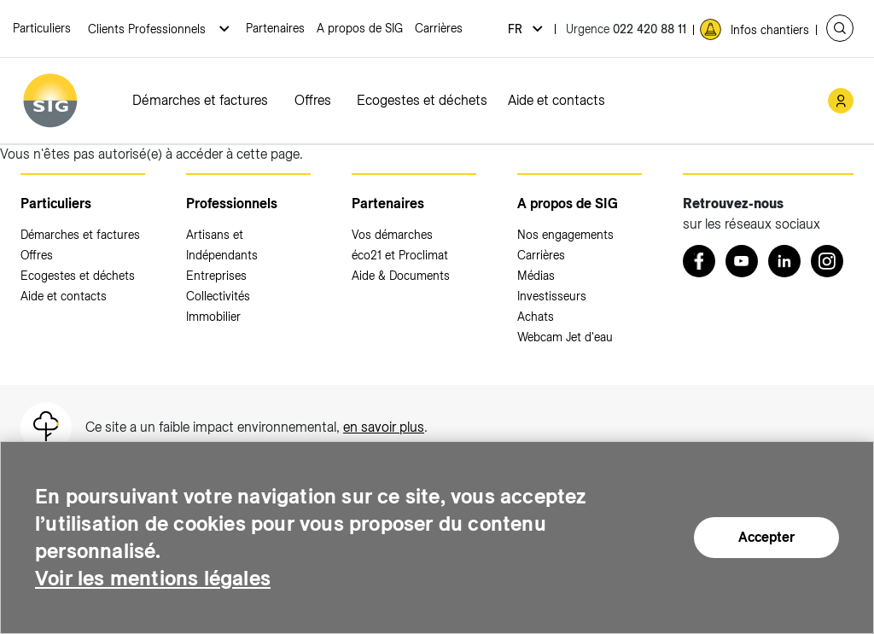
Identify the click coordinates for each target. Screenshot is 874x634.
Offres (312, 100)
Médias (536, 275)
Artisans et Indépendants (222, 245)
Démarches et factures (200, 100)
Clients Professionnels (148, 29)
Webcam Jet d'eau (565, 337)
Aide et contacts (556, 100)
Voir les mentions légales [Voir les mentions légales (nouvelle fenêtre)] (153, 579)
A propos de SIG (360, 28)
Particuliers (42, 28)
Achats (535, 316)
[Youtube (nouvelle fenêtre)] (741, 261)
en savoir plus (383, 427)
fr (517, 29)
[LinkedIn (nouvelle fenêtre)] (784, 261)
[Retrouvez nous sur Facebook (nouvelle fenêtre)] (699, 261)
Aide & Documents (401, 275)
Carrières (439, 28)
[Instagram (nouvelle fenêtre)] (827, 261)
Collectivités (218, 296)
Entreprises (216, 275)
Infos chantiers (770, 30)
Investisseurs (551, 296)
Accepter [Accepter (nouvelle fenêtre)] (766, 539)
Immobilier (213, 316)
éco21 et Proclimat (400, 255)
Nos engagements (565, 234)
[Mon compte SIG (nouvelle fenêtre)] (841, 100)
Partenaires (275, 28)
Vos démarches (392, 234)
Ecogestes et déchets (422, 100)
